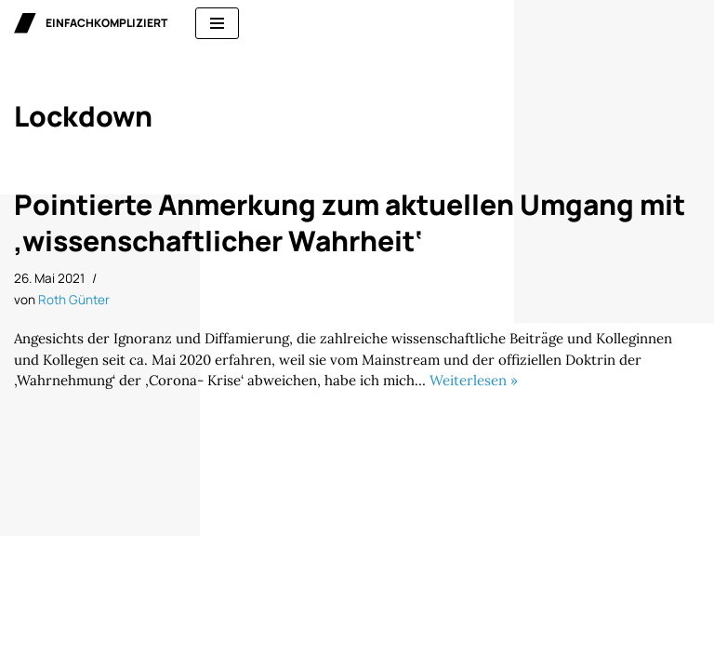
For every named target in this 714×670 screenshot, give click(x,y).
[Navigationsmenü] (217, 23)
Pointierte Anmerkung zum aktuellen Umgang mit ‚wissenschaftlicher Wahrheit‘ (349, 222)
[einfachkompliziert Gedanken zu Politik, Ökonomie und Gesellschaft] (90, 23)
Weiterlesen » (474, 380)
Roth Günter (74, 299)
